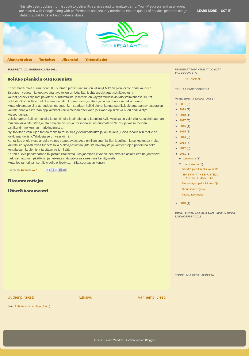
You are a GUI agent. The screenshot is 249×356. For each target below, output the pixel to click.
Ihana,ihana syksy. (194, 189)
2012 (183, 148)
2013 (183, 142)
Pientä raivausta (192, 194)
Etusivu (85, 297)
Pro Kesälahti (192, 79)
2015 (183, 131)
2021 (183, 103)
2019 (183, 109)
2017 (183, 120)
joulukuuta (190, 158)
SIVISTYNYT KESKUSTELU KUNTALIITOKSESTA (200, 176)
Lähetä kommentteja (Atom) (32, 306)
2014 (183, 137)
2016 (183, 126)
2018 (183, 114)
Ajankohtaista (19, 59)
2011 (183, 153)
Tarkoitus (47, 59)
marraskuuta (191, 164)
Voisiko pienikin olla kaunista (200, 169)
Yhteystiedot (96, 59)
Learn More (207, 11)
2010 (183, 203)
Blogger (150, 340)
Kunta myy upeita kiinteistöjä (200, 183)
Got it (226, 11)
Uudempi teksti (20, 297)
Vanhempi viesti (152, 297)
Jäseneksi (70, 59)
